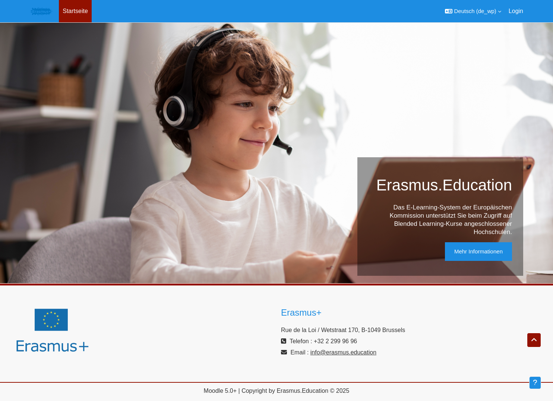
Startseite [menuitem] (75, 11)
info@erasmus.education (343, 352)
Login (516, 11)
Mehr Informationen (478, 251)
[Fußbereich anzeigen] (535, 382)
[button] (472, 11)
